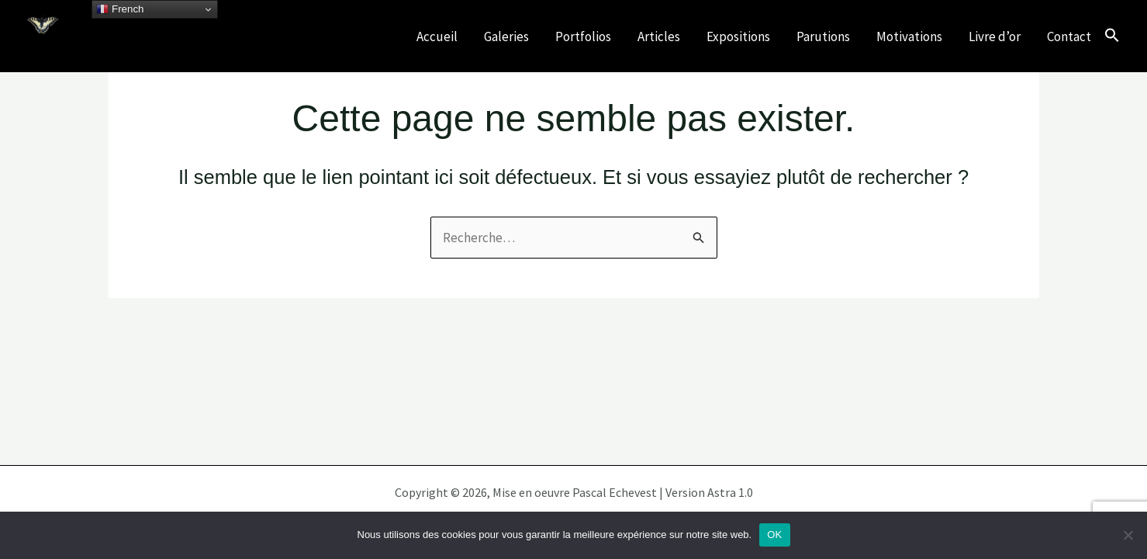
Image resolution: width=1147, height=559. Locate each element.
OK (774, 534)
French (119, 9)
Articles (658, 36)
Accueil (437, 36)
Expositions (738, 36)
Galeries (506, 36)
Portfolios (583, 36)
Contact (1069, 36)
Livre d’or (995, 36)
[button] (1112, 36)
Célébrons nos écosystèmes (163, 46)
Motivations (909, 36)
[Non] (1127, 535)
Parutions (823, 36)
